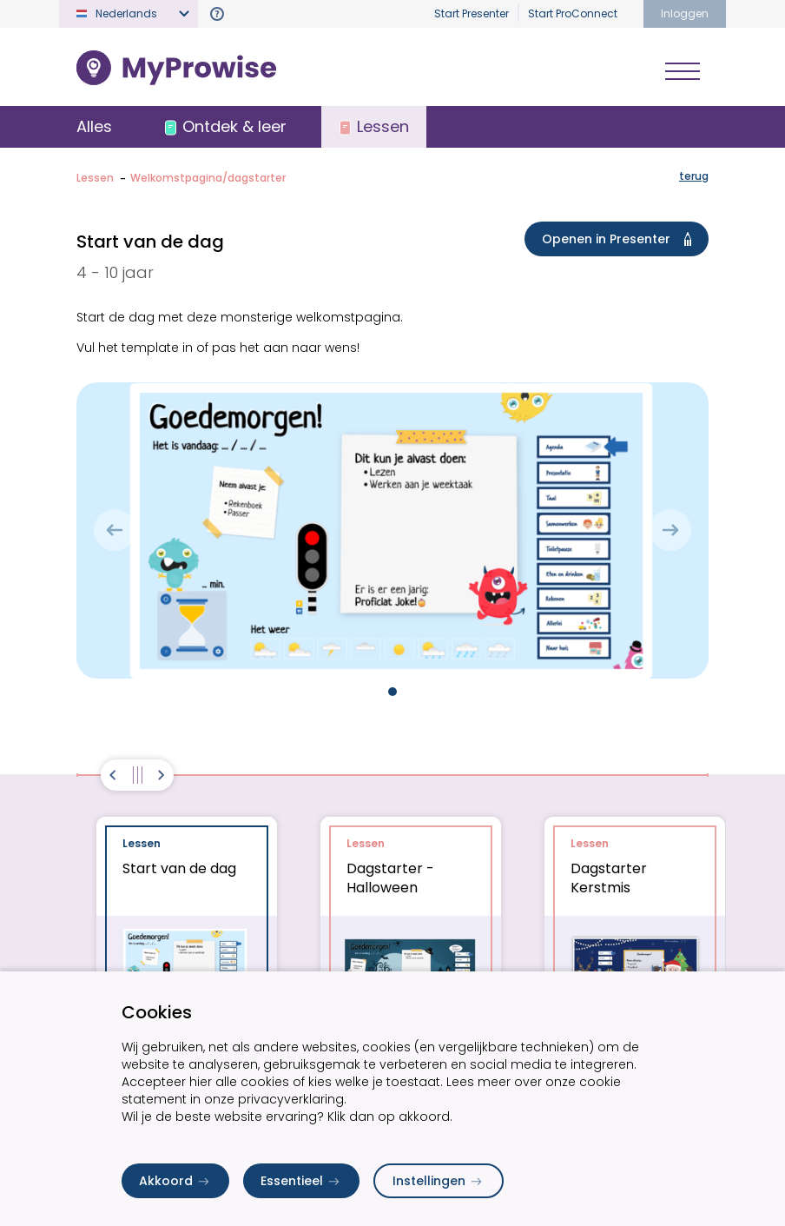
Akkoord (175, 1181)
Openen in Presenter (620, 239)
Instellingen (438, 1181)
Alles (94, 126)
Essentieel (301, 1181)
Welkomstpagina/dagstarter (208, 177)
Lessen (95, 177)
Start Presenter (471, 13)
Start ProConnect (572, 13)
